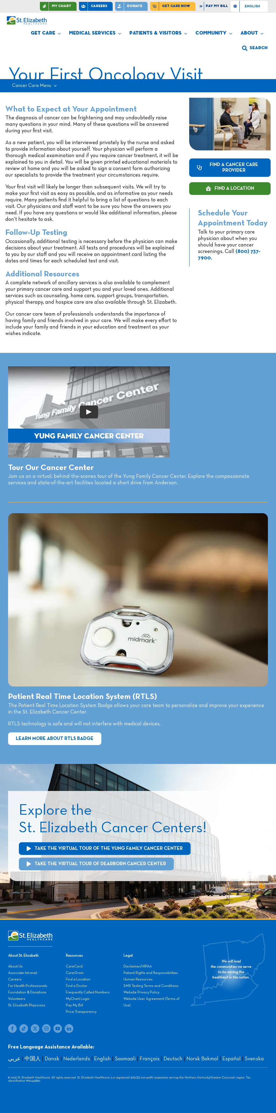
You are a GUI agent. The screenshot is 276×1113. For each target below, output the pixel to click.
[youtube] (57, 1028)
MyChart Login (77, 999)
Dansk (52, 1058)
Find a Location (78, 979)
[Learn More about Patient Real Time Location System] (54, 738)
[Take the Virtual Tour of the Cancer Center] (105, 848)
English (102, 1058)
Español (231, 1058)
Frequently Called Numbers (88, 992)
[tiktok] (23, 1028)
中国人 (33, 1058)
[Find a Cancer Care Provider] (230, 167)
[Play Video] (89, 411)
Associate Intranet (22, 973)
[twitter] (35, 1028)
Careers (15, 979)
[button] (255, 48)
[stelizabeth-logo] (26, 18)
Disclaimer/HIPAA (137, 966)
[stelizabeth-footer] (30, 933)
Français (150, 1058)
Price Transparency (81, 1012)
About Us (15, 966)
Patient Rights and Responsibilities (150, 973)
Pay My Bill (74, 1005)
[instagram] (46, 1028)
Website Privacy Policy (141, 992)
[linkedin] (69, 1028)
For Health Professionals (27, 986)
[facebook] (12, 1028)
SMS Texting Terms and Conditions (150, 986)
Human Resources (138, 979)
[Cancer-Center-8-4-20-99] (138, 516)
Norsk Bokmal (202, 1058)
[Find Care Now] (172, 6)
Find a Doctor (76, 986)
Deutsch (173, 1058)
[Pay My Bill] (214, 6)
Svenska (254, 1058)
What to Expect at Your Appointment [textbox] (71, 109)
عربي (14, 1058)
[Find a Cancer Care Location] (230, 188)
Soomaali (125, 1058)
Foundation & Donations (27, 992)
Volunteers (16, 999)
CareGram (75, 973)
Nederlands (76, 1058)
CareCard (74, 966)
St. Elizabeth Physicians (26, 1005)
